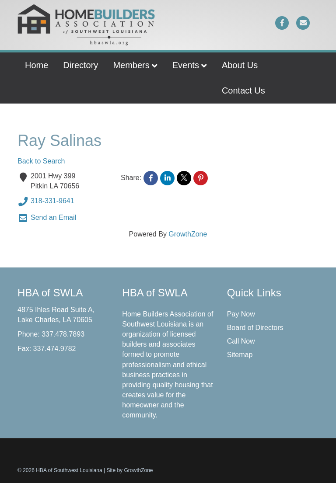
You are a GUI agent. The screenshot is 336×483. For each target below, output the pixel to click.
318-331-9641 (46, 201)
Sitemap (240, 354)
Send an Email (47, 218)
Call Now (241, 341)
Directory (80, 65)
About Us (240, 65)
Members (131, 65)
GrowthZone (187, 234)
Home (36, 65)
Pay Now (241, 314)
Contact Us (243, 90)
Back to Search (41, 161)
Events (185, 65)
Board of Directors (255, 327)
